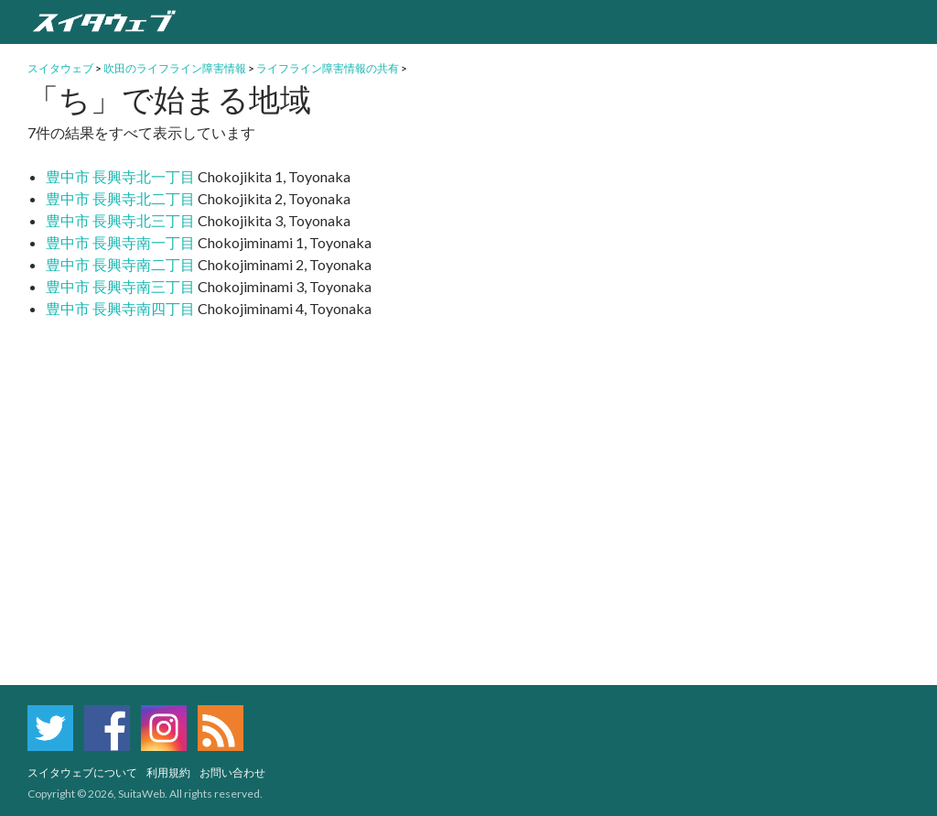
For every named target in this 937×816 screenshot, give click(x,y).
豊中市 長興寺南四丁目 (120, 308)
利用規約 (168, 772)
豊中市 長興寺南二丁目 (120, 264)
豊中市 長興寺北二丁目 (120, 198)
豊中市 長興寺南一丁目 (120, 242)
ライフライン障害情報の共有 (327, 68)
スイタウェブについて (82, 772)
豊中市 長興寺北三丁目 (120, 220)
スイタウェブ (60, 68)
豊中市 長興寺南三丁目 (120, 286)
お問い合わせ (232, 772)
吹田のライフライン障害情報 (174, 68)
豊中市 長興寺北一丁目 (120, 176)
